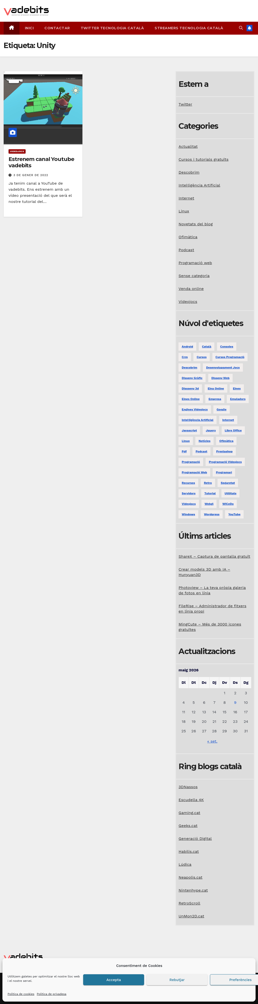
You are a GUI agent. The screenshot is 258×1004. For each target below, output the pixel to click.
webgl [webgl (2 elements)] (209, 504)
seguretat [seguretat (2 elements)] (228, 483)
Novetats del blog (196, 224)
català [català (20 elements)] (206, 346)
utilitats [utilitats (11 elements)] (230, 493)
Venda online (191, 288)
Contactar (57, 28)
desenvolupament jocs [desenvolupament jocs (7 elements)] (223, 367)
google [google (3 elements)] (222, 409)
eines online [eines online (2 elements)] (190, 399)
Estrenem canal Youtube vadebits (41, 162)
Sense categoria (194, 275)
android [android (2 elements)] (187, 346)
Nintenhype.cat (193, 890)
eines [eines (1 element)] (237, 388)
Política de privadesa (51, 994)
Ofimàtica (188, 237)
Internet (186, 198)
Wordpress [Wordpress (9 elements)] (211, 514)
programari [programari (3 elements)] (224, 472)
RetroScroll (189, 903)
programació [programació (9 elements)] (191, 462)
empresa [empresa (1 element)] (214, 399)
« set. (212, 741)
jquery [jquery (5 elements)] (211, 430)
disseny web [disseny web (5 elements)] (220, 378)
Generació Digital (195, 838)
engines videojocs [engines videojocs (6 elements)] (195, 409)
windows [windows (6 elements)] (188, 514)
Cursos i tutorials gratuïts (203, 159)
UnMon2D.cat (191, 916)
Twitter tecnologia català (112, 28)
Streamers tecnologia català (189, 28)
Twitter (185, 104)
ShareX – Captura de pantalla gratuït (214, 556)
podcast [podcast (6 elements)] (201, 451)
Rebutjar (177, 980)
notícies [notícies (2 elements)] (204, 441)
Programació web (195, 262)
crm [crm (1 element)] (185, 357)
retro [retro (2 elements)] (208, 483)
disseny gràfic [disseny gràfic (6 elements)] (192, 378)
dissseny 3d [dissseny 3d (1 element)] (190, 388)
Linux (184, 211)
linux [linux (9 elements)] (186, 441)
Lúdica (185, 864)
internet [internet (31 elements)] (228, 420)
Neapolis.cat (190, 877)
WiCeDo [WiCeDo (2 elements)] (228, 504)
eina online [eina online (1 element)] (216, 388)
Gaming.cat (189, 812)
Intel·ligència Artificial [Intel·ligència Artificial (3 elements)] (197, 420)
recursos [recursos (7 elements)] (188, 483)
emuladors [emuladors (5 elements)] (237, 399)
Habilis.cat (189, 851)
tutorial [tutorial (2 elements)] (210, 493)
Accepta (113, 980)
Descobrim (189, 172)
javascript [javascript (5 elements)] (189, 430)
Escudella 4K (191, 799)
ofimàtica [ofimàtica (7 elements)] (226, 441)
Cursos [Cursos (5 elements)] (202, 357)
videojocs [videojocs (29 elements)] (189, 504)
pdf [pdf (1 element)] (184, 451)
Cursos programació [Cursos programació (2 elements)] (230, 357)
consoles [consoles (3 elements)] (226, 346)
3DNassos (188, 787)
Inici (29, 28)
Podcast (186, 250)
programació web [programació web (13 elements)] (194, 472)
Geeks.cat (188, 825)
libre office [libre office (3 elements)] (233, 430)
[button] (241, 28)
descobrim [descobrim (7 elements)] (189, 367)
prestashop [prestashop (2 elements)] (224, 451)
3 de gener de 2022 (30, 175)
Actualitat (188, 146)
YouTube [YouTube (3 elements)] (234, 514)
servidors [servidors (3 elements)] (188, 493)
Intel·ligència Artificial (199, 185)
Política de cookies (21, 994)
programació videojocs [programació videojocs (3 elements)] (225, 462)
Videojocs (17, 151)
